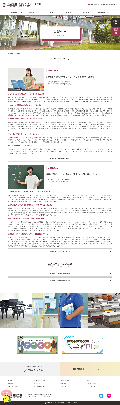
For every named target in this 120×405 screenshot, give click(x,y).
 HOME (10, 53)
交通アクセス (95, 4)
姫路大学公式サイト (109, 4)
